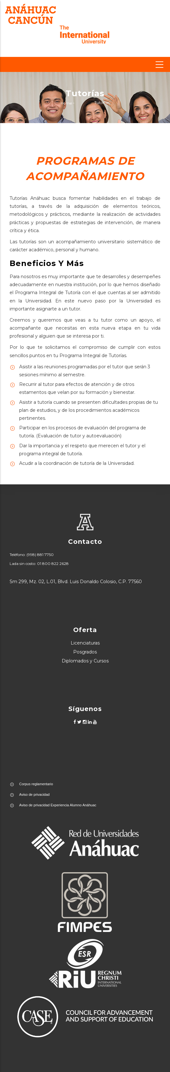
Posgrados (85, 652)
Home (66, 103)
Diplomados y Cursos (85, 661)
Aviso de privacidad (34, 794)
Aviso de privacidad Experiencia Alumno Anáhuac (57, 805)
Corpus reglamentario (36, 784)
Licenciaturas (85, 643)
